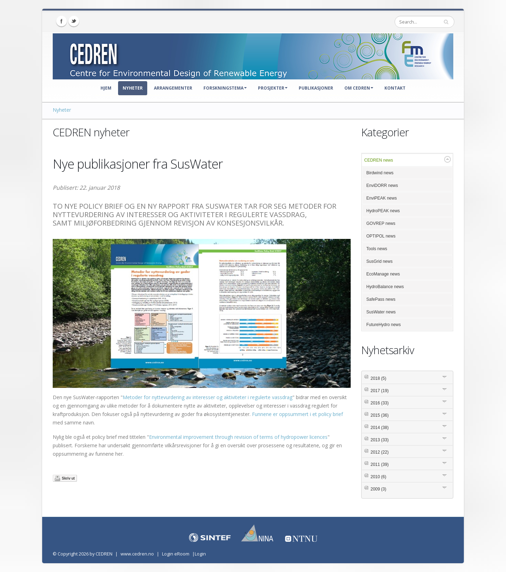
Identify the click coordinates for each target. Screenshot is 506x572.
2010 (379, 476)
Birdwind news (380, 172)
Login (200, 554)
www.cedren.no (137, 554)
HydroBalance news (385, 286)
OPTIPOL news (381, 236)
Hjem (105, 88)
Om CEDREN (358, 88)
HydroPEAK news (383, 210)
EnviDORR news (382, 185)
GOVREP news (380, 223)
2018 (379, 378)
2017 (380, 390)
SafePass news (381, 299)
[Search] (424, 22)
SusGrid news (379, 261)
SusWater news (381, 312)
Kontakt (395, 88)
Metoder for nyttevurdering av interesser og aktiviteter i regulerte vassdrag (207, 397)
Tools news (376, 248)
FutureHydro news (383, 324)
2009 (379, 489)
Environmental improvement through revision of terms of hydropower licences (238, 437)
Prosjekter (272, 88)
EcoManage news (383, 274)
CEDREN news (378, 160)
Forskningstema (225, 88)
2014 (380, 427)
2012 (380, 452)
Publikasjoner (316, 88)
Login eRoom (175, 554)
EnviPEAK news (381, 198)
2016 (380, 403)
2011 (380, 464)
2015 (380, 415)
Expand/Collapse (447, 159)
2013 (380, 439)
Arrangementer (173, 88)
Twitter (74, 21)
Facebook (61, 21)
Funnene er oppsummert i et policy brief (297, 414)
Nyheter (133, 88)
